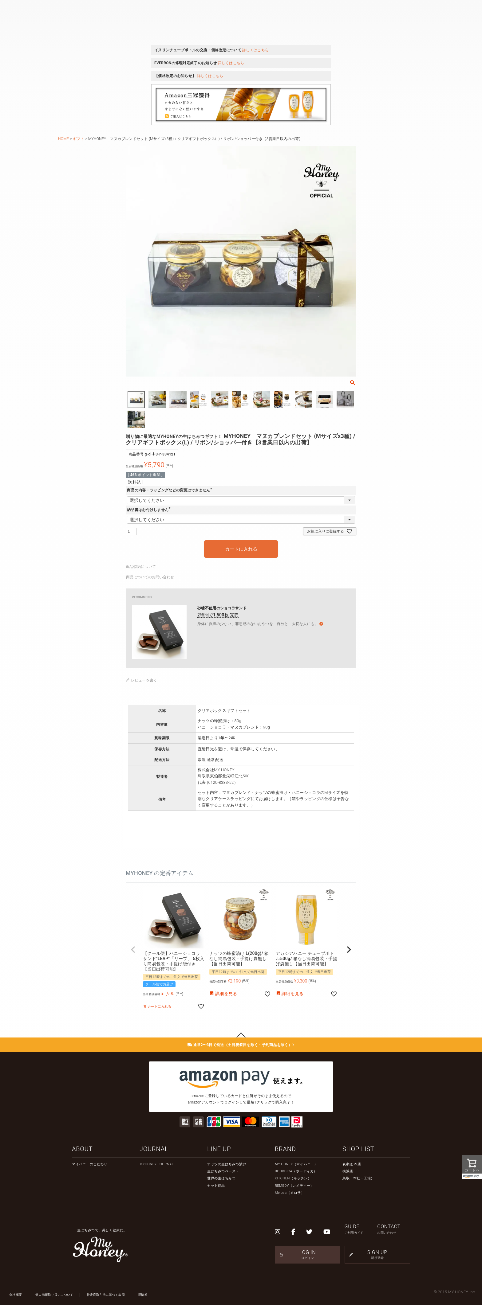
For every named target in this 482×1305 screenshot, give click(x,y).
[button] (133, 949)
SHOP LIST (358, 1149)
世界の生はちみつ (221, 1178)
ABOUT (82, 1149)
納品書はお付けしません (149, 510)
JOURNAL (154, 1149)
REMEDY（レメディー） (294, 1186)
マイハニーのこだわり (90, 1164)
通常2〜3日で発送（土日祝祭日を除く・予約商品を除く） (241, 1045)
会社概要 (15, 1294)
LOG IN (307, 1254)
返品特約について (141, 567)
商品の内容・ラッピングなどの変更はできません (170, 490)
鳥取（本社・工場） (358, 1178)
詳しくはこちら (255, 50)
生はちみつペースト (223, 1171)
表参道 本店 (351, 1164)
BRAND (285, 1149)
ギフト (78, 139)
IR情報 (143, 1294)
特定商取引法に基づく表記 (106, 1294)
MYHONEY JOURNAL (157, 1164)
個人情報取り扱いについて (54, 1294)
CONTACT (393, 1229)
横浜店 (347, 1171)
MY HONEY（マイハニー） (296, 1164)
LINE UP (219, 1149)
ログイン (231, 1102)
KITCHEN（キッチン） (293, 1178)
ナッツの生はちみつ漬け (226, 1164)
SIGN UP (377, 1254)
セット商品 (216, 1186)
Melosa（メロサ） (289, 1193)
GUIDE (361, 1229)
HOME (63, 139)
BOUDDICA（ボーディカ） (296, 1171)
